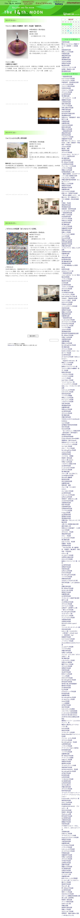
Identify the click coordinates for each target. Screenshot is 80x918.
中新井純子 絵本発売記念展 (70, 82)
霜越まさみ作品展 (67, 129)
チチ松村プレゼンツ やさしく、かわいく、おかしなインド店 (71, 827)
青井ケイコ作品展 (67, 892)
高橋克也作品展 (66, 578)
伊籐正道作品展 (66, 109)
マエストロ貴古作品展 (68, 86)
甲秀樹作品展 (65, 853)
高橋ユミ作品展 (66, 232)
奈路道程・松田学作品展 (69, 209)
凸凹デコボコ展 (66, 903)
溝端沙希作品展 (66, 55)
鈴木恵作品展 (65, 693)
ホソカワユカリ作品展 (68, 851)
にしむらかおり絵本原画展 (69, 713)
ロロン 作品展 (66, 536)
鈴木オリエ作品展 (67, 674)
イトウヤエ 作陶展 (67, 456)
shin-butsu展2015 (66, 785)
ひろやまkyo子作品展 (68, 323)
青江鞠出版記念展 (67, 261)
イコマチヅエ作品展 (67, 376)
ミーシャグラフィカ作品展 (69, 306)
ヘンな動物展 (65, 703)
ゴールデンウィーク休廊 (69, 765)
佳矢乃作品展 (65, 427)
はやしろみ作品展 (67, 802)
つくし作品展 (65, 676)
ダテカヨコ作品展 (67, 92)
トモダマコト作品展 (67, 137)
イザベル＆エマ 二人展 (69, 98)
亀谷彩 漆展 (65, 148)
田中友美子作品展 (67, 816)
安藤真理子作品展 (67, 139)
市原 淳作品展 (66, 403)
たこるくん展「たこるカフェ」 (71, 880)
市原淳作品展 (65, 42)
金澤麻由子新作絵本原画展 (69, 425)
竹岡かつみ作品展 (67, 214)
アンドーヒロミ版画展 (68, 234)
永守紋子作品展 (66, 705)
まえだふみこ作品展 (67, 911)
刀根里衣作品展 (66, 820)
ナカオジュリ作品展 (67, 90)
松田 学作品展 (66, 504)
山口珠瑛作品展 (66, 514)
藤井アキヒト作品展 (67, 664)
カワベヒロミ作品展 (67, 606)
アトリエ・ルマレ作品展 (69, 738)
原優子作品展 (65, 864)
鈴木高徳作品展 (66, 750)
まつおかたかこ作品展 (68, 699)
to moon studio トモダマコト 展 (70, 798)
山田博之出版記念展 (67, 557)
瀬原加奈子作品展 (67, 187)
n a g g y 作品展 (66, 512)
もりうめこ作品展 (67, 446)
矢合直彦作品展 (66, 216)
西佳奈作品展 (65, 479)
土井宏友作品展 (66, 102)
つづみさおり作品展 (67, 779)
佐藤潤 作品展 (66, 543)
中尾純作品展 (65, 53)
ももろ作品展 (65, 236)
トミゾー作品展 (66, 378)
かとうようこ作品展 (67, 399)
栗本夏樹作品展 (66, 71)
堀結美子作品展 (66, 281)
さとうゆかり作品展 (67, 491)
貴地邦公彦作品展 (67, 907)
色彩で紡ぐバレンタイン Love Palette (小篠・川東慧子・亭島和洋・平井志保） (71, 142)
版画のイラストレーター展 (69, 366)
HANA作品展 (65, 728)
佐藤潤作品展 (65, 57)
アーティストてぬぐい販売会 (70, 748)
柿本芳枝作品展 (66, 791)
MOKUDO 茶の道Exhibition (69, 715)
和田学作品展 (65, 150)
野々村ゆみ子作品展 (67, 162)
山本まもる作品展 (67, 497)
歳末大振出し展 (66, 526)
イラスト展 (65, 255)
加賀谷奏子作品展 (67, 767)
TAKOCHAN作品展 (67, 125)
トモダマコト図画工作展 (69, 464)
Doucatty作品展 (66, 111)
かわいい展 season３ (67, 460)
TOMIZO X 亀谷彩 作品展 (69, 298)
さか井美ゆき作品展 (67, 164)
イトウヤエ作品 (66, 648)
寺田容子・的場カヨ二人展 (69, 499)
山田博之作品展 (66, 621)
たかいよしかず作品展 (68, 390)
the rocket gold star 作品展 (69, 345)
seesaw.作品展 (65, 701)
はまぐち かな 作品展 (68, 541)
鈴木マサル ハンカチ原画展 (70, 878)
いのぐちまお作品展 (67, 84)
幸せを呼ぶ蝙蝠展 (67, 477)
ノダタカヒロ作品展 (67, 374)
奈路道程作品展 (66, 50)
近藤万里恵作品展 (67, 872)
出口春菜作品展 (66, 781)
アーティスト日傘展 (67, 757)
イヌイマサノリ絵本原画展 (69, 711)
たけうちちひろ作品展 (68, 78)
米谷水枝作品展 (66, 629)
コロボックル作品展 (67, 286)
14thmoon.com (11, 345)
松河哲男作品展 (66, 259)
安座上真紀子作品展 (67, 107)
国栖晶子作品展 (66, 822)
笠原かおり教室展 (67, 662)
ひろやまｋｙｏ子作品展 (69, 691)
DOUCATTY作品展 (67, 302)
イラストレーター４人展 (69, 67)
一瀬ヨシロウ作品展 (67, 610)
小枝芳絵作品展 (66, 841)
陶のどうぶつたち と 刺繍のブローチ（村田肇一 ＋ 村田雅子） (70, 46)
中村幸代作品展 (66, 88)
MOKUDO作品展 (66, 810)
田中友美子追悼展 (67, 682)
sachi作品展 (65, 283)
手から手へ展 (65, 886)
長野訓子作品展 (66, 63)
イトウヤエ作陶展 (67, 395)
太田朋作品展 (65, 831)
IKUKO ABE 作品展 (67, 590)
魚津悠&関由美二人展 (68, 172)
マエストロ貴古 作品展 (69, 300)
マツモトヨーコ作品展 (68, 732)
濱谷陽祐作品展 (66, 59)
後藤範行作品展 (66, 100)
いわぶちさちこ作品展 (68, 80)
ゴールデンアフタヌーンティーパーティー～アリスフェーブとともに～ (71, 794)
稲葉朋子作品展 (66, 637)
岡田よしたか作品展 (67, 52)
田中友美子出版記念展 (68, 113)
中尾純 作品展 (66, 203)
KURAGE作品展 (66, 573)
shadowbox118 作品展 (68, 894)
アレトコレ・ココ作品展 (69, 166)
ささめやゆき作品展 (67, 501)
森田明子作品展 (66, 763)
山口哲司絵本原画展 (67, 436)
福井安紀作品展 (66, 800)
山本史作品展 (65, 777)
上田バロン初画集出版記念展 (70, 524)
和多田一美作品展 (67, 458)
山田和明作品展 (66, 506)
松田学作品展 (65, 269)
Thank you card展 (66, 814)
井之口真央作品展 (67, 481)
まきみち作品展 (66, 61)
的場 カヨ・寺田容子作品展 (70, 193)
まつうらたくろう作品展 (69, 322)
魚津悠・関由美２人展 (68, 69)
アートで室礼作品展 (67, 901)
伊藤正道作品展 (66, 246)
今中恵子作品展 (66, 861)
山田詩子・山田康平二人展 (69, 608)
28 (70, 33)
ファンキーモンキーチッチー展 (71, 627)
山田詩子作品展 (66, 870)
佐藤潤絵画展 (65, 341)
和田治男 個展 (66, 485)
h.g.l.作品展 (65, 689)
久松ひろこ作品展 (67, 759)
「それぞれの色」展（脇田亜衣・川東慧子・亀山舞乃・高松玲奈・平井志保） (71, 549)
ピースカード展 (66, 874)
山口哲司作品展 (66, 94)
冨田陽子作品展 (66, 516)
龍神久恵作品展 (66, 127)
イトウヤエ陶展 (66, 327)
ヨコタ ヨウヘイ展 (67, 613)
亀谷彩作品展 (65, 65)
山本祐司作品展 (66, 783)
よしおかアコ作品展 (67, 555)
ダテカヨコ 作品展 (67, 532)
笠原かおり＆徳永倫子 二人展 (71, 528)
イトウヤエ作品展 (67, 510)
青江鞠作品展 (65, 96)
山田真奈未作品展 (67, 508)
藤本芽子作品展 (66, 685)
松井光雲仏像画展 (67, 242)
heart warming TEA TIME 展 (69, 296)
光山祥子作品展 (66, 672)
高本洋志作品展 (66, 135)
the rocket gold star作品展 (68, 574)
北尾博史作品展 (66, 251)
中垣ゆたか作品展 (67, 304)
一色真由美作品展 (67, 76)
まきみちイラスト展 (67, 271)
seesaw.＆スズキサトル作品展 (70, 837)
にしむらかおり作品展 (68, 211)
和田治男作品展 (66, 230)
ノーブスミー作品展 (67, 641)
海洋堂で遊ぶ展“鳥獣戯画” (69, 683)
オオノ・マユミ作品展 (68, 448)
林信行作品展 (65, 730)
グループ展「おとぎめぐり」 (70, 473)
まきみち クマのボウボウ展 (70, 580)
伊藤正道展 (65, 905)
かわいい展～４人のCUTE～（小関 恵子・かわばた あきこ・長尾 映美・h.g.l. (70, 633)
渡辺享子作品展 (66, 884)
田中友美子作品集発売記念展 (70, 333)
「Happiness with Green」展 (69, 360)
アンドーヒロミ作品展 (68, 617)
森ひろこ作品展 (66, 882)
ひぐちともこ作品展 (67, 325)
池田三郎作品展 (66, 104)
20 (68, 30)
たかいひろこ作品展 (67, 392)
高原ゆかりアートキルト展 (69, 442)
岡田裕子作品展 (66, 592)
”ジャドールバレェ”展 (68, 382)
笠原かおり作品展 (67, 220)
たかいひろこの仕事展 (68, 709)
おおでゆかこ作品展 (67, 380)
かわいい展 (65, 553)
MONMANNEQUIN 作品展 (70, 769)
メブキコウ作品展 (67, 105)
